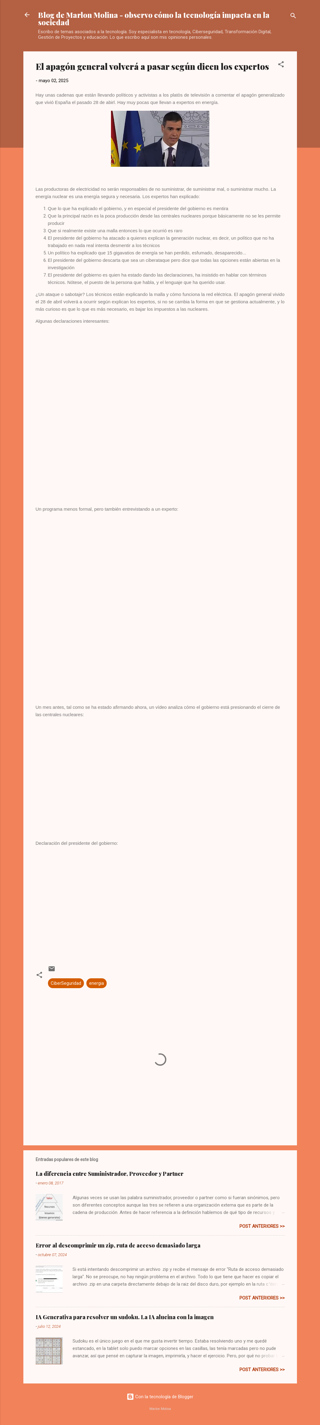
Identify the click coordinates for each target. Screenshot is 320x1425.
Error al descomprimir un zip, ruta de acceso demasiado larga (118, 1245)
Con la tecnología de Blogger (160, 1396)
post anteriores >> (262, 1226)
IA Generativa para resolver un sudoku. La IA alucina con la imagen (125, 1317)
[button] (281, 65)
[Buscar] (293, 16)
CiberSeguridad (66, 983)
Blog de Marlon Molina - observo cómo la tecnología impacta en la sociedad (154, 18)
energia (96, 983)
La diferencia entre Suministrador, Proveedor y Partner (110, 1173)
